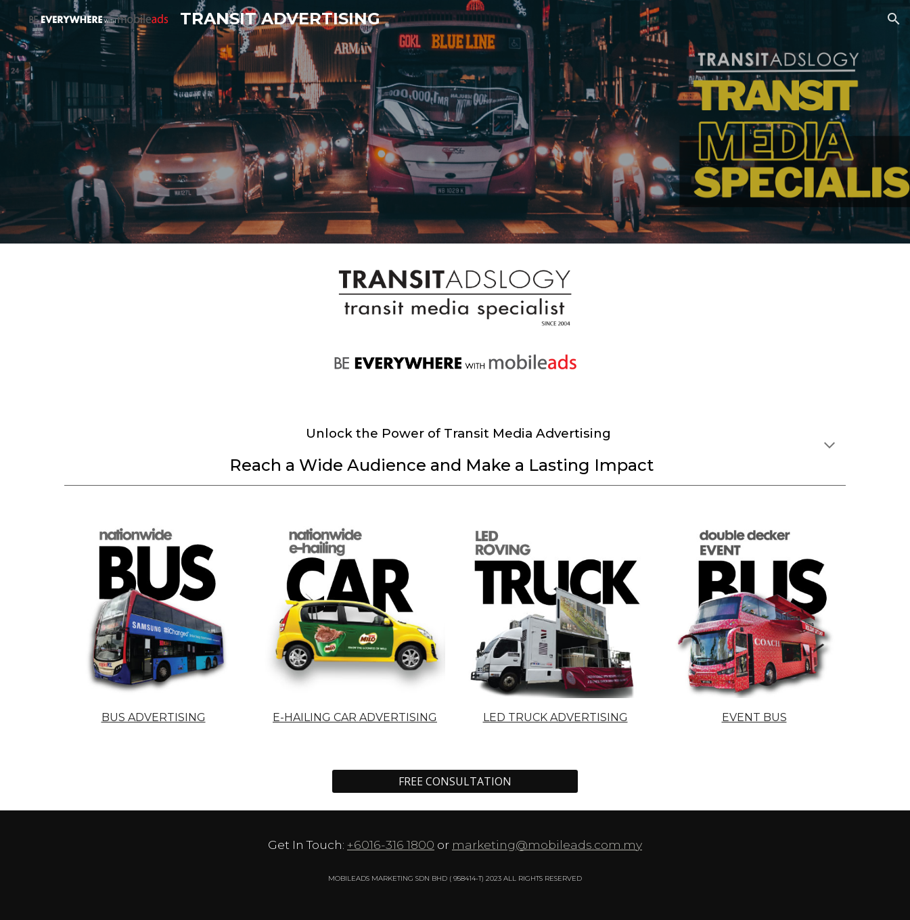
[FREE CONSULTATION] (455, 781)
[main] (454, 446)
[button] (894, 19)
